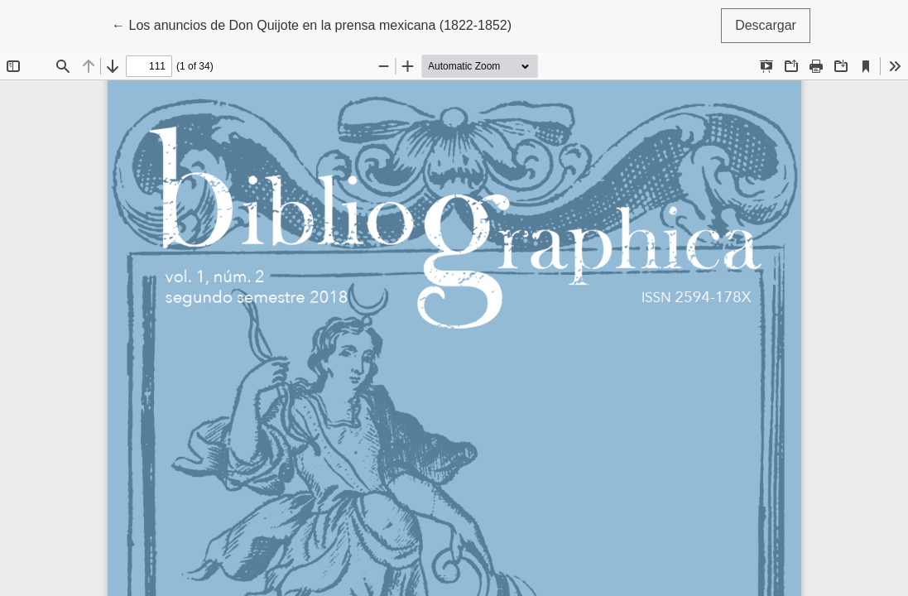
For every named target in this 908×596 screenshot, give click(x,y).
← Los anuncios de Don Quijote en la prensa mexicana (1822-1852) (312, 23)
